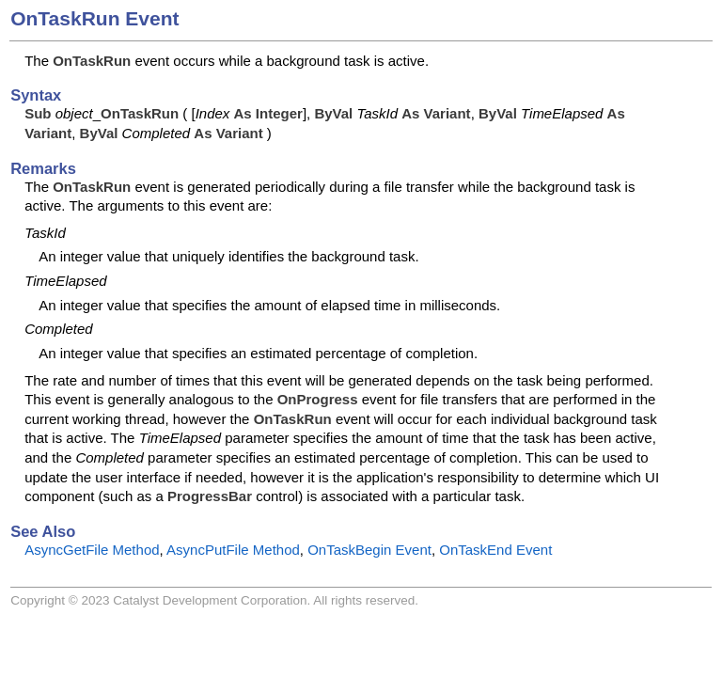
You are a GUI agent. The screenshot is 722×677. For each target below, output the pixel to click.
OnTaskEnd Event (495, 550)
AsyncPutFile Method (233, 550)
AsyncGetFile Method (91, 550)
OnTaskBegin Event (369, 550)
